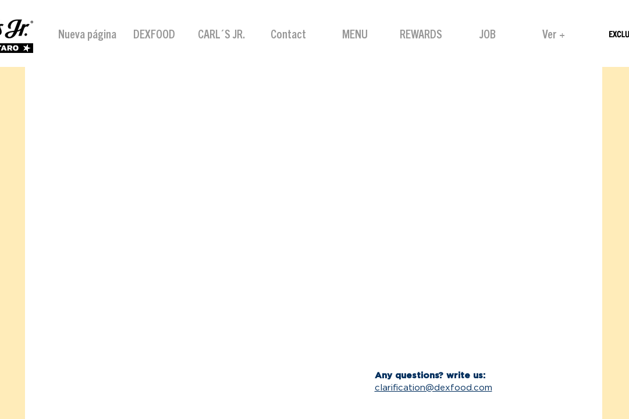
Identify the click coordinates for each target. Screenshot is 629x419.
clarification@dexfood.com (433, 388)
